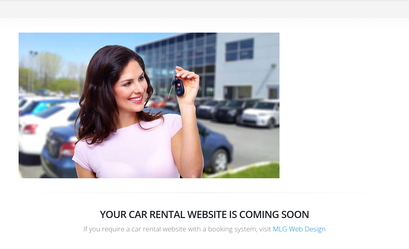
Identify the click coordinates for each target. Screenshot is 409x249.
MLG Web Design (299, 228)
